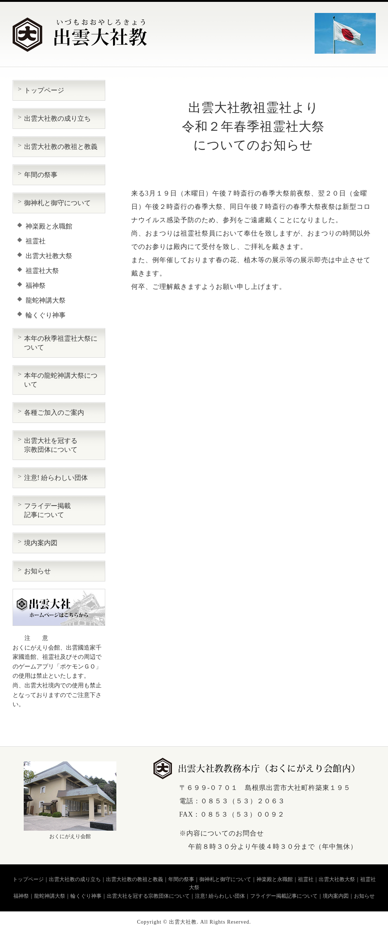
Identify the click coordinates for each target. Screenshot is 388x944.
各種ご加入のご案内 (54, 412)
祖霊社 (36, 241)
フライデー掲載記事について (284, 896)
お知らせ (37, 571)
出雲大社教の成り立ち (57, 118)
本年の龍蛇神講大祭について (60, 380)
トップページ (44, 90)
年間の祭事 (40, 175)
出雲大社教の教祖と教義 (60, 146)
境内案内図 (40, 543)
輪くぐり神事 (46, 315)
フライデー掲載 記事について (47, 510)
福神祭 (36, 285)
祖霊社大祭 (42, 270)
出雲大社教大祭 (49, 256)
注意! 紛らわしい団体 (56, 477)
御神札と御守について (57, 203)
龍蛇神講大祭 (46, 300)
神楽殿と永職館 (49, 226)
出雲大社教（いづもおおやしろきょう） (80, 34)
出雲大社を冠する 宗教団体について (50, 445)
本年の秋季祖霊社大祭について (60, 343)
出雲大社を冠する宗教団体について (148, 896)
